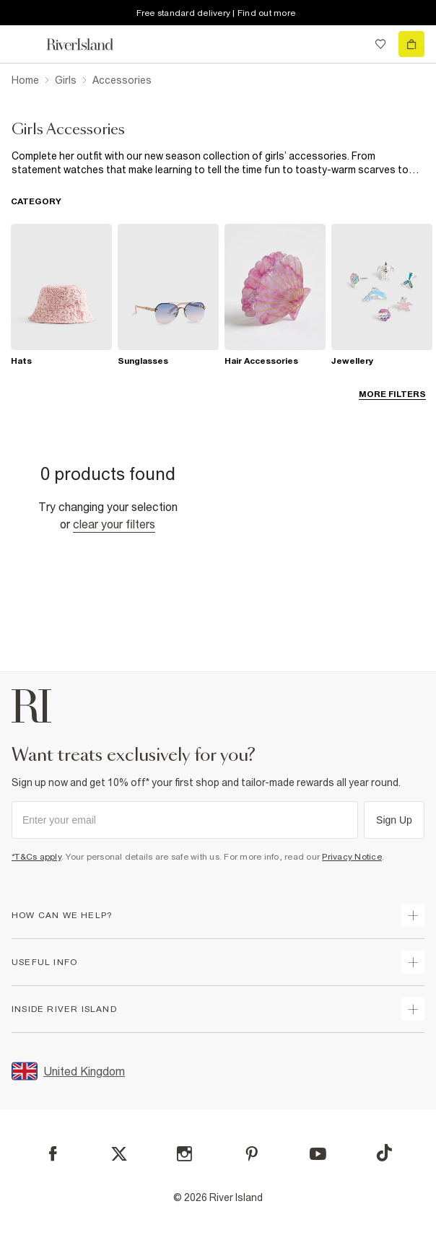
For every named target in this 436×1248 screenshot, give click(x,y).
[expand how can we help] (412, 915)
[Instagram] (184, 1154)
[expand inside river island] (412, 1009)
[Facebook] (53, 1154)
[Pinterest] (251, 1154)
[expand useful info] (412, 962)
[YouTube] (318, 1154)
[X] (119, 1154)
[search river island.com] (351, 44)
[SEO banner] (218, 163)
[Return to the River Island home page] (89, 44)
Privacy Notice (352, 857)
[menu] (25, 44)
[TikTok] (384, 1152)
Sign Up (394, 820)
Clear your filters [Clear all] (114, 524)
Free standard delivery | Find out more (216, 13)
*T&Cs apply (36, 857)
